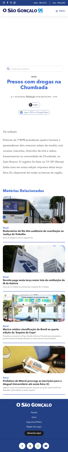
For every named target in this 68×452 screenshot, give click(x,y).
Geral (34, 77)
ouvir (33, 104)
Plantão (34, 413)
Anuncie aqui (34, 433)
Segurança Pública (34, 422)
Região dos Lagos (34, 427)
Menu (60, 11)
